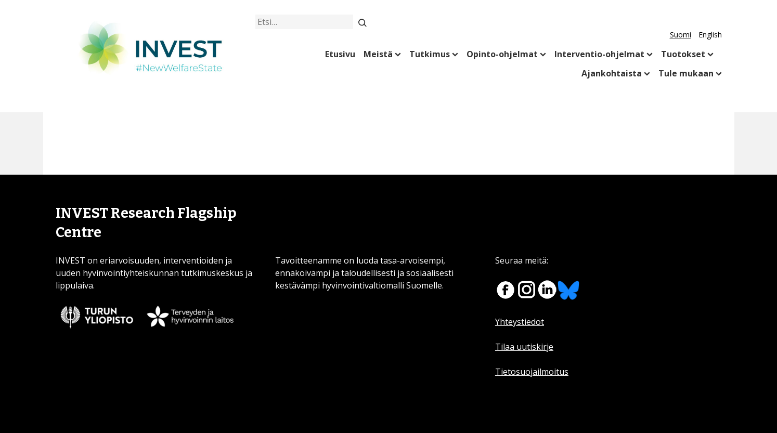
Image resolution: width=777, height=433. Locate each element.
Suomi (680, 35)
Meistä (378, 54)
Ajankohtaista (611, 73)
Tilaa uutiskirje (524, 346)
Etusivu (340, 54)
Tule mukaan (686, 73)
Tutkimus (429, 54)
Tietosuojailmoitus (531, 371)
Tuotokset (683, 54)
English (710, 35)
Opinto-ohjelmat (502, 54)
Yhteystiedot (519, 321)
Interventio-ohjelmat (599, 54)
